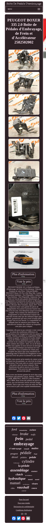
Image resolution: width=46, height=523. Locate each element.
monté (37, 479)
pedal (29, 439)
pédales (23, 457)
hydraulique (17, 478)
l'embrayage (16, 463)
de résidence (28, 475)
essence (34, 471)
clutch (19, 474)
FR (26, 514)
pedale (32, 457)
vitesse (15, 434)
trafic (33, 434)
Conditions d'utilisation (24, 510)
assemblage (19, 470)
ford (14, 429)
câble (13, 488)
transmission (23, 430)
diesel (15, 457)
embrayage (24, 443)
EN (22, 514)
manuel (15, 483)
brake (24, 434)
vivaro (35, 483)
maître (35, 448)
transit (30, 479)
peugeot (14, 453)
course (34, 488)
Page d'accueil (24, 499)
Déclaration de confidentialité (24, 507)
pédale (25, 452)
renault (26, 449)
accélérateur (26, 484)
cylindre (28, 461)
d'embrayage (15, 449)
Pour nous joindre (24, 503)
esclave (33, 430)
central (24, 491)
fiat (35, 454)
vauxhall (23, 487)
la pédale (23, 465)
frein (19, 438)
